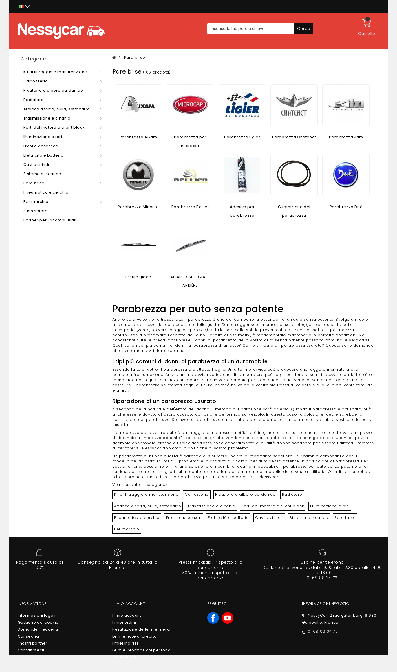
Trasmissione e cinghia (211, 506)
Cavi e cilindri (269, 517)
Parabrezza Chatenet (294, 137)
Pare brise (345, 517)
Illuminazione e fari (329, 506)
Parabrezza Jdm (346, 137)
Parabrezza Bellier (190, 207)
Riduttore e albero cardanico (245, 494)
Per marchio (126, 529)
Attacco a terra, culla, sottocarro (147, 506)
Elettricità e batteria (228, 517)
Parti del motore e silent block (273, 506)
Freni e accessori (184, 517)
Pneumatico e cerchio (137, 517)
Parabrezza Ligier (242, 137)
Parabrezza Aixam (138, 137)
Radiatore (292, 494)
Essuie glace (138, 277)
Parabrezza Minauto (138, 207)
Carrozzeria (197, 494)
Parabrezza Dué (346, 207)
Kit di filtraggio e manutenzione (146, 494)
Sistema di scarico (309, 517)
